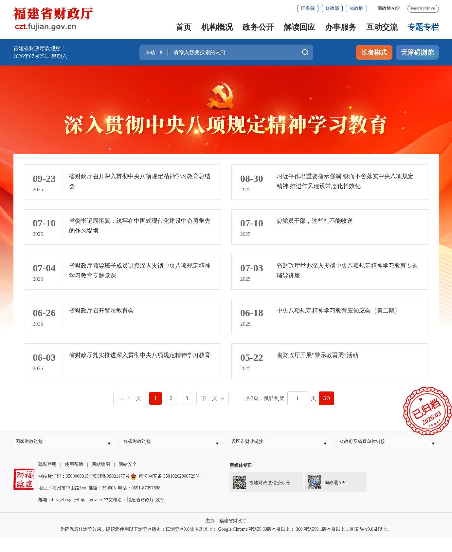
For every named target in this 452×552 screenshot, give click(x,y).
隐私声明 (47, 478)
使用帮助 (74, 478)
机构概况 (217, 27)
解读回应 (299, 27)
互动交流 (382, 27)
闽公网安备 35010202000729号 (165, 490)
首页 (183, 27)
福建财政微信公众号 (259, 495)
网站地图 (101, 478)
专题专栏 (423, 27)
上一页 (129, 409)
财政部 (332, 8)
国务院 (308, 8)
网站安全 (127, 478)
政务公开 (258, 27)
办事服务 (340, 27)
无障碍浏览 (417, 52)
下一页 (212, 409)
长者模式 (374, 52)
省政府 (356, 8)
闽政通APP (388, 8)
